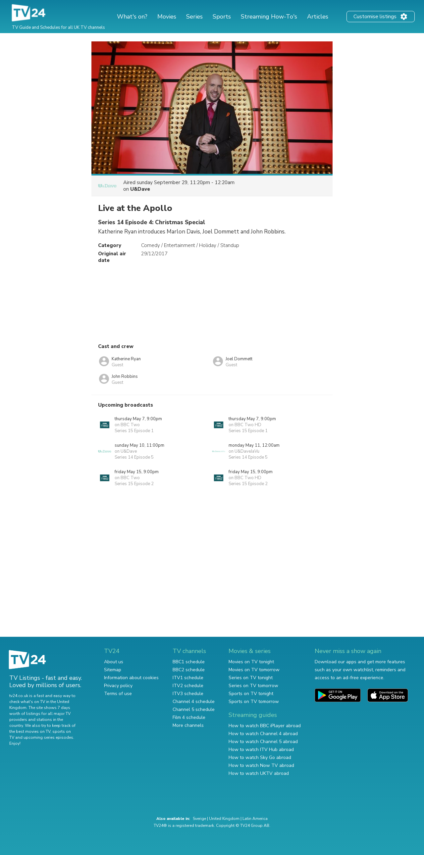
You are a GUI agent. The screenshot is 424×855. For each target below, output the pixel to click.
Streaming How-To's (269, 17)
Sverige (199, 818)
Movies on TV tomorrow (254, 670)
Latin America (255, 818)
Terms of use (118, 693)
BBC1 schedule (189, 662)
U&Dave (140, 189)
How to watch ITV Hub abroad (261, 749)
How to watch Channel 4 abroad (263, 733)
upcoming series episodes (48, 737)
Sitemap (112, 670)
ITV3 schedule (188, 693)
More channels (188, 725)
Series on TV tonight (251, 678)
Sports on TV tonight (251, 693)
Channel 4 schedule (194, 701)
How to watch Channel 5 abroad (263, 741)
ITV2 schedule (188, 685)
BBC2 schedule (189, 670)
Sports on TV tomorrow (254, 701)
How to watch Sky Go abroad (260, 757)
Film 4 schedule (189, 717)
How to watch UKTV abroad (259, 773)
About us (113, 662)
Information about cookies (131, 678)
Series (194, 17)
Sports (222, 17)
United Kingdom (224, 818)
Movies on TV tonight (251, 662)
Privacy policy (118, 685)
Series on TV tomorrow (253, 685)
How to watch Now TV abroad (261, 765)
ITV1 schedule (188, 678)
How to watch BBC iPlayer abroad (265, 726)
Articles (317, 17)
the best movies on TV (29, 731)
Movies (166, 17)
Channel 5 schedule (194, 709)
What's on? (132, 17)
